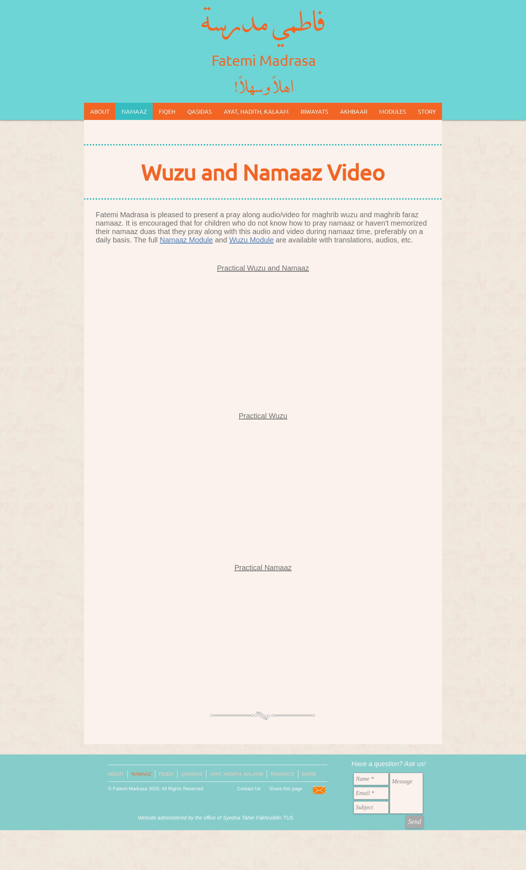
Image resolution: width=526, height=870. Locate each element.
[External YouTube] (262, 340)
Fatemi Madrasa (263, 60)
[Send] (414, 822)
